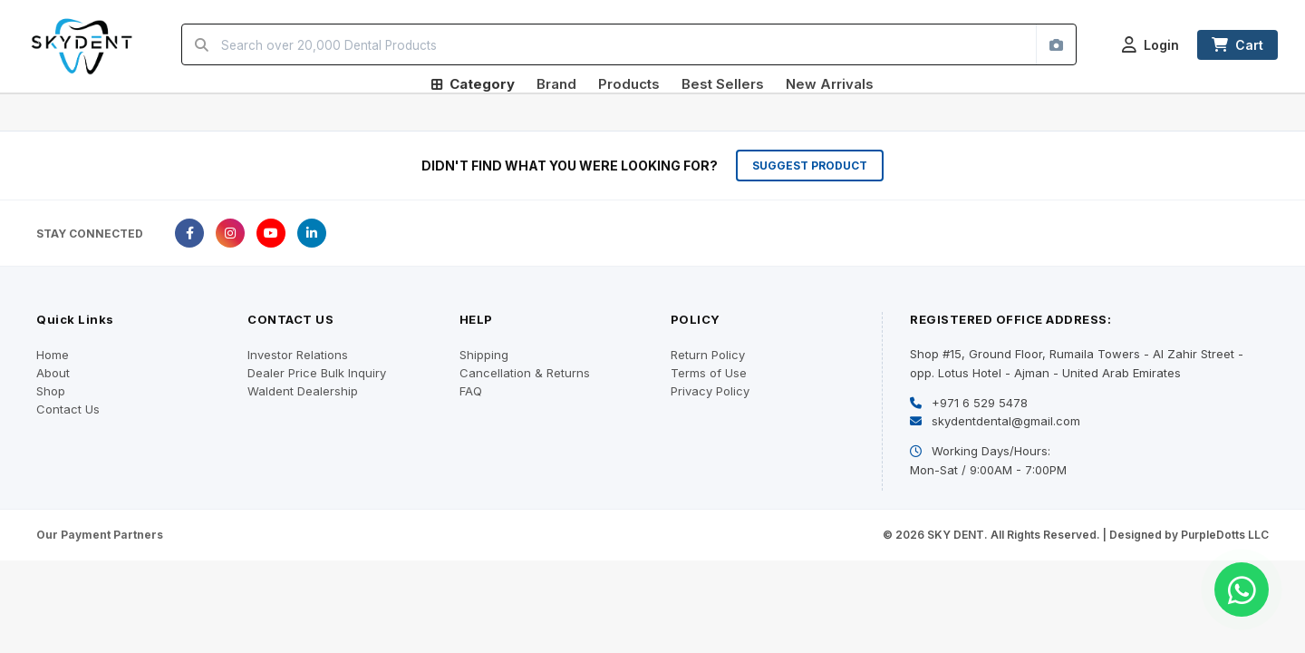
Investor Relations (297, 354)
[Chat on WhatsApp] (1241, 589)
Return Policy (708, 354)
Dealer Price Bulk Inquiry (316, 372)
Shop (50, 391)
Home (52, 354)
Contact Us (68, 409)
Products (629, 84)
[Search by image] (1056, 44)
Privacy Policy (710, 391)
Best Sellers (723, 84)
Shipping (483, 354)
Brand (556, 84)
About (53, 372)
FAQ (470, 391)
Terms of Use (709, 372)
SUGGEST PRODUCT (809, 165)
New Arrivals (830, 84)
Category (473, 84)
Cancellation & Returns (524, 372)
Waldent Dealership (302, 391)
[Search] (201, 44)
